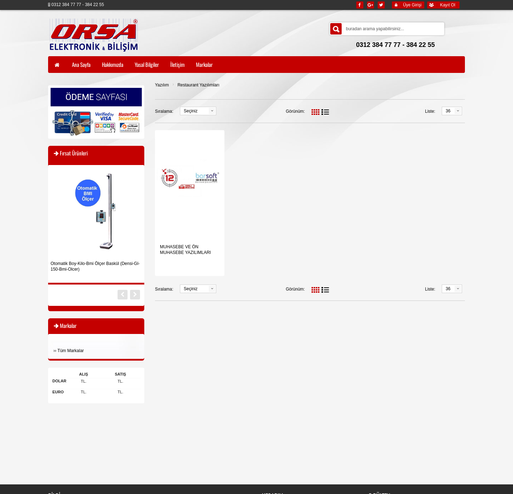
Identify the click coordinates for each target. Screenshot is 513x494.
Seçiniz (191, 110)
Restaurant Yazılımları (198, 85)
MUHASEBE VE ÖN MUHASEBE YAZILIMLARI (185, 249)
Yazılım (162, 85)
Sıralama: (164, 111)
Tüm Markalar (70, 350)
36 (448, 110)
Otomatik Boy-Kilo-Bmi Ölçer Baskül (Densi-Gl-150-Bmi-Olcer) (95, 266)
